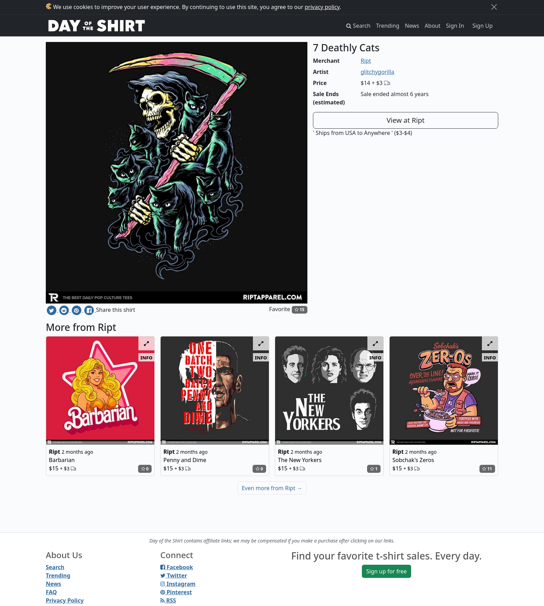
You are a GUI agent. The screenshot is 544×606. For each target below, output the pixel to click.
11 (487, 469)
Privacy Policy (65, 600)
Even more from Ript (272, 488)
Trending (387, 25)
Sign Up (483, 25)
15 (299, 310)
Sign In (455, 25)
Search (55, 567)
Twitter (173, 575)
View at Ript (405, 120)
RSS (168, 600)
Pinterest (176, 592)
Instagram (177, 584)
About (432, 25)
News (412, 25)
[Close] (494, 7)
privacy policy (322, 7)
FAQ (51, 592)
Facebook (176, 567)
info (147, 357)
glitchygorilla (377, 72)
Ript (366, 61)
